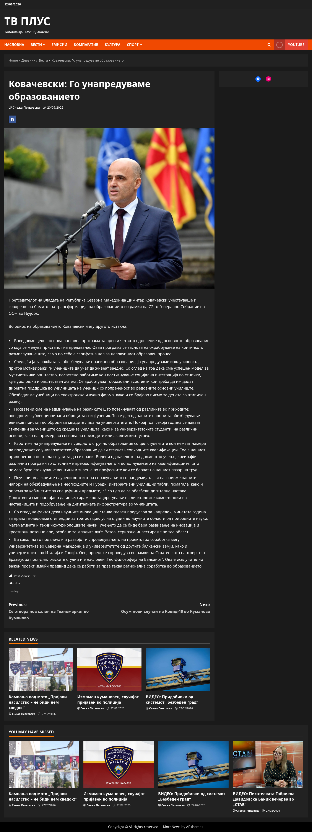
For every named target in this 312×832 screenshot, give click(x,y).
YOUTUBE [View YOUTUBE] (289, 44)
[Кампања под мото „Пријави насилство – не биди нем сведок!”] (41, 669)
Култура (112, 44)
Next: (159, 608)
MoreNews (171, 826)
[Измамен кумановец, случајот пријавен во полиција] (109, 669)
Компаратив (86, 44)
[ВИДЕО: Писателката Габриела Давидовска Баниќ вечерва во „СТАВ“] (268, 764)
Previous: (59, 611)
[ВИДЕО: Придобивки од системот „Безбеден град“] (178, 669)
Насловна (14, 44)
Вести (36, 44)
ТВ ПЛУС (27, 21)
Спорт (133, 44)
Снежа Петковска (26, 107)
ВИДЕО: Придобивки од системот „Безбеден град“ (172, 699)
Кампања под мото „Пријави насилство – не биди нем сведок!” (38, 702)
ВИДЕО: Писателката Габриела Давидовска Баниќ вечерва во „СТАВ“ (263, 799)
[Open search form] (269, 45)
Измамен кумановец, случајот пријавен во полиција (108, 699)
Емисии (59, 44)
